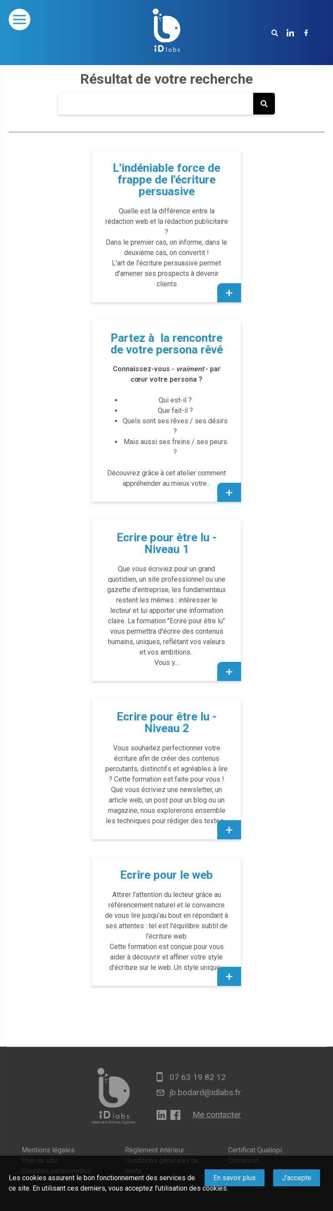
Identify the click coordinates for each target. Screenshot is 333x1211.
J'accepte (296, 1178)
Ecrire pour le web (166, 874)
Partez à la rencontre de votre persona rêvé (167, 343)
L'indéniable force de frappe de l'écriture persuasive (166, 179)
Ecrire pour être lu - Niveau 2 (167, 722)
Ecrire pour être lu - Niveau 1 (167, 543)
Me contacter (217, 1114)
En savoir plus (234, 1178)
